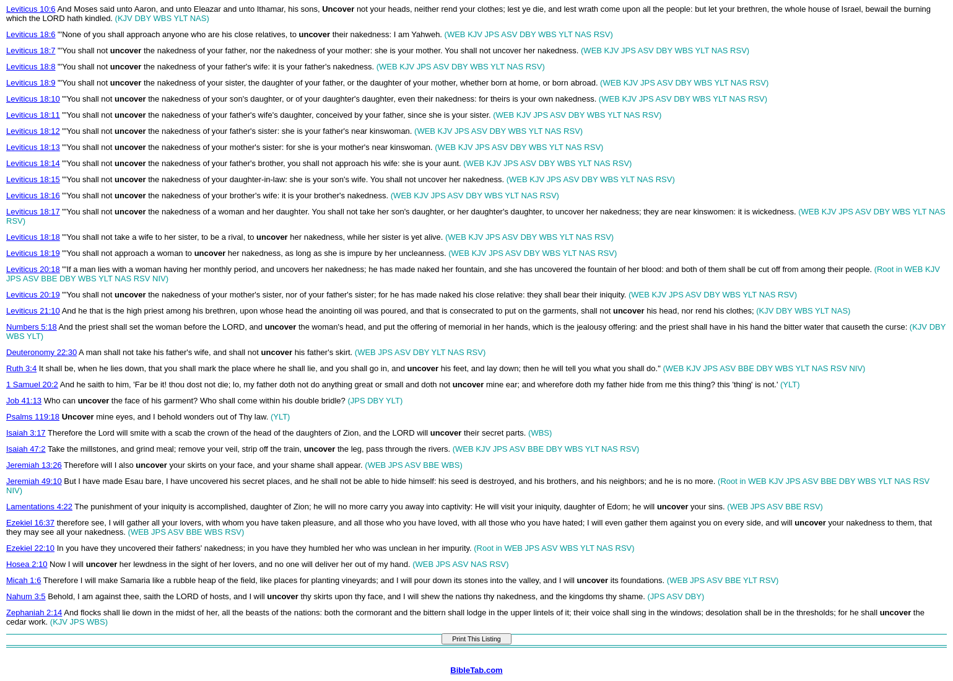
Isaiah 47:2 (26, 449)
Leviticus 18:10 (33, 98)
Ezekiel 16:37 (30, 522)
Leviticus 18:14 (33, 163)
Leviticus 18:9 (31, 82)
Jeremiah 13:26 (34, 465)
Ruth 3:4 (21, 368)
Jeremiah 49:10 (34, 481)
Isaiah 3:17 (26, 432)
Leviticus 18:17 (33, 211)
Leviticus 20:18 (33, 269)
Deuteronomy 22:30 (41, 352)
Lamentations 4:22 (39, 506)
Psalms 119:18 (32, 416)
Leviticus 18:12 (33, 131)
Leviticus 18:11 (33, 115)
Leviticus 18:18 (33, 237)
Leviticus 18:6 (31, 34)
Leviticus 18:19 (33, 253)
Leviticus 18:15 (33, 179)
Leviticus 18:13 (33, 147)
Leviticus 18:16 (33, 195)
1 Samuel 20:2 (32, 384)
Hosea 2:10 (27, 564)
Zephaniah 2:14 (34, 612)
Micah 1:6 (23, 580)
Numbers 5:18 (31, 327)
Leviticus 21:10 (33, 310)
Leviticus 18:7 (31, 50)
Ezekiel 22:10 (30, 548)
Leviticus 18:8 (31, 66)
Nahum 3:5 (26, 596)
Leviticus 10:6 (31, 9)
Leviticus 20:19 (33, 294)
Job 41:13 (23, 400)
